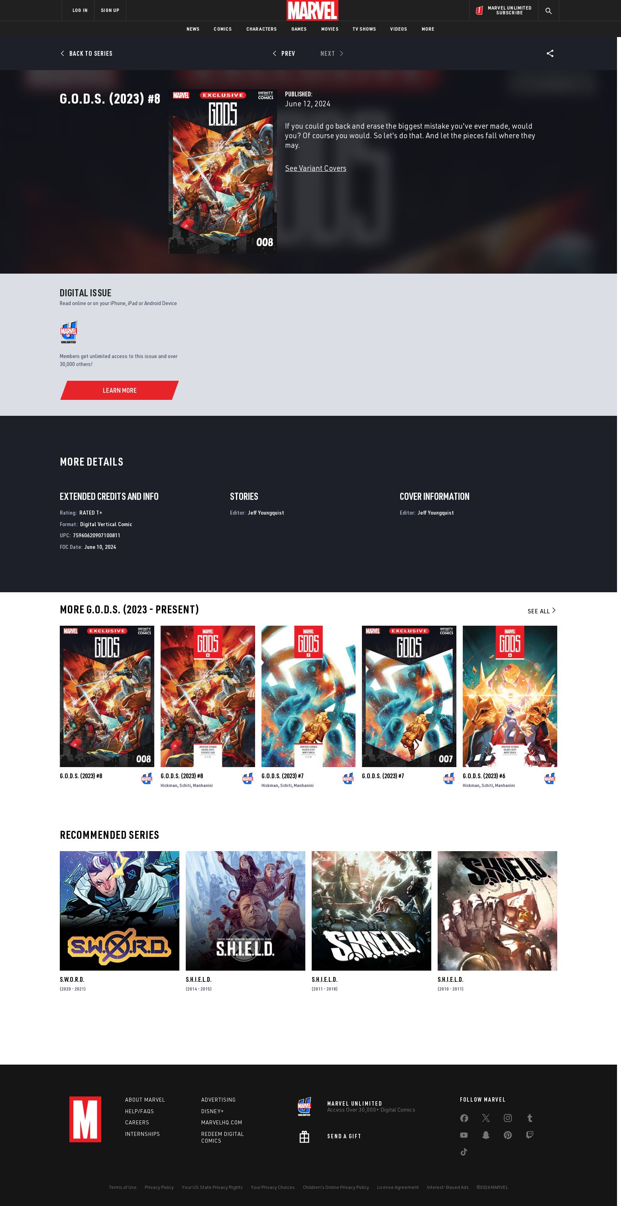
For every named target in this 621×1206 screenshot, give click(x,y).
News (193, 29)
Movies (329, 29)
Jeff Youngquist (266, 559)
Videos (398, 29)
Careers (137, 1122)
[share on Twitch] (530, 1137)
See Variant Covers (239, 193)
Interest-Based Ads (448, 1187)
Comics (223, 29)
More (428, 29)
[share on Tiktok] (464, 1153)
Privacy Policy (159, 1187)
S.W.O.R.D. (72, 1026)
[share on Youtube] (464, 1137)
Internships (142, 1134)
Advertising (218, 1099)
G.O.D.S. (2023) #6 (484, 823)
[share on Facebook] (464, 1120)
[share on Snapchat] (486, 1137)
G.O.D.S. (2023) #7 (282, 823)
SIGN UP (110, 10)
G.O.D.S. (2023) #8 (81, 823)
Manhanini (203, 833)
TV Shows (364, 29)
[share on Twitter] (486, 1120)
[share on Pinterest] (508, 1137)
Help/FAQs (139, 1111)
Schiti (185, 833)
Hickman (169, 833)
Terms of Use (123, 1187)
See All (542, 658)
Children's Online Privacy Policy (336, 1187)
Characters (261, 29)
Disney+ (212, 1111)
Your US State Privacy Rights (212, 1187)
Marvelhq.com (221, 1122)
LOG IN (80, 10)
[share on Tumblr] (530, 1120)
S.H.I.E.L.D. (199, 1026)
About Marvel (145, 1099)
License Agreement (398, 1187)
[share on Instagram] (508, 1120)
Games (299, 29)
